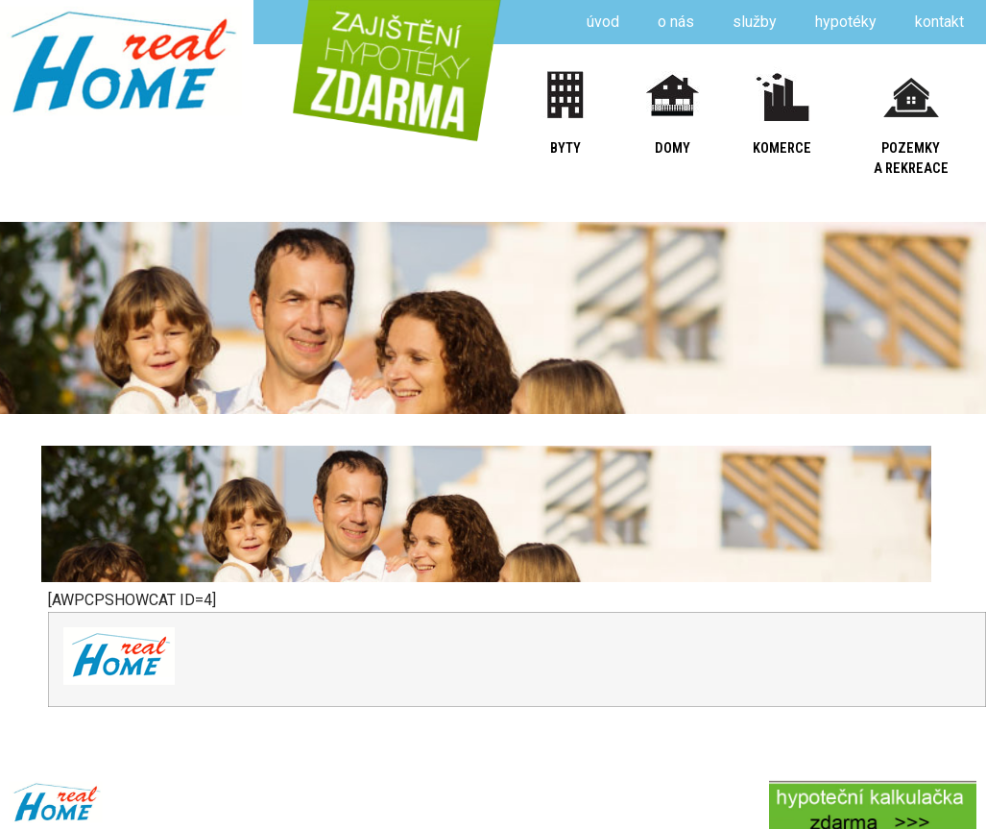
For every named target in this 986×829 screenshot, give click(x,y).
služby (755, 21)
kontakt (939, 21)
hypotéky (846, 21)
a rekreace (911, 168)
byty (565, 148)
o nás (676, 21)
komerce (782, 148)
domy (672, 148)
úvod (603, 21)
